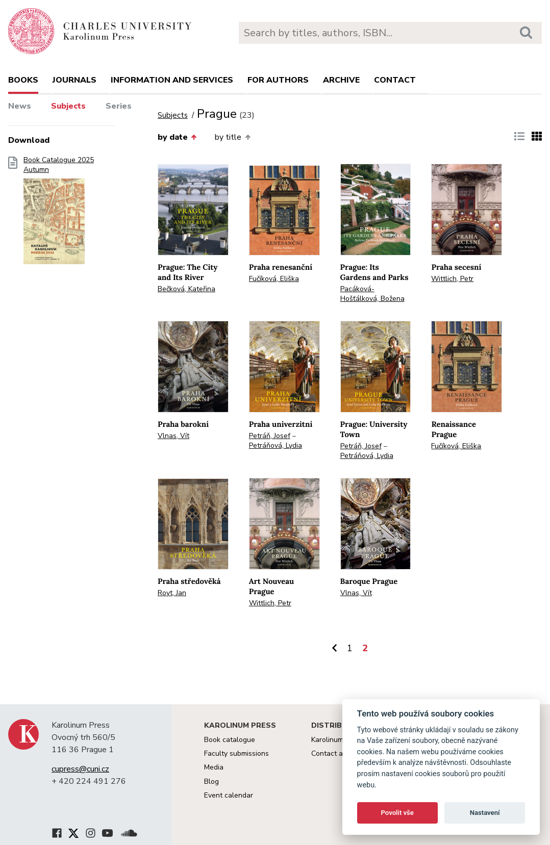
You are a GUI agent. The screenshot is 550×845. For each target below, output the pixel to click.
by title (232, 137)
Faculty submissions (236, 753)
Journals (74, 80)
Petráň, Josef (269, 436)
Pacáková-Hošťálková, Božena (372, 293)
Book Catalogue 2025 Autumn (58, 214)
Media (213, 767)
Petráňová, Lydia (275, 445)
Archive (341, 80)
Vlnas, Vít (173, 436)
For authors (278, 80)
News (19, 106)
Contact (395, 80)
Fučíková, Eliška (274, 279)
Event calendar (228, 795)
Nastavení (485, 812)
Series (119, 106)
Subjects (68, 106)
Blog (211, 781)
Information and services (172, 80)
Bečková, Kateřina (186, 289)
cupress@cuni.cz (80, 769)
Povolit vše (397, 812)
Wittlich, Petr (452, 279)
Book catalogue (229, 740)
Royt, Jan (172, 593)
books (23, 80)
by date (177, 137)
